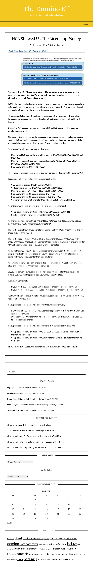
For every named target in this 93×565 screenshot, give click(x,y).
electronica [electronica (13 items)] (42, 544)
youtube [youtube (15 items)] (71, 560)
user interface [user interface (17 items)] (46, 559)
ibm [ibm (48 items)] (74, 544)
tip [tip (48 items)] (19, 559)
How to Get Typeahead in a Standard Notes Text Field (39, 436)
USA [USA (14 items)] (39, 560)
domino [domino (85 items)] (13, 544)
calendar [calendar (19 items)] (10, 538)
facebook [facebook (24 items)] (62, 544)
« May (9, 523)
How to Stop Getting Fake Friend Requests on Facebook (40, 442)
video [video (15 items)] (53, 560)
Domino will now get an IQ (18, 393)
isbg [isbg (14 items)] (49, 549)
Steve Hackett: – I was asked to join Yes (23, 410)
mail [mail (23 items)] (63, 549)
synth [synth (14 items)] (15, 560)
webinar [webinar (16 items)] (59, 560)
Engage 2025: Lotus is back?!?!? (20, 387)
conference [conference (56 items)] (57, 538)
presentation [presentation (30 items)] (47, 554)
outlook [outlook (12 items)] (31, 554)
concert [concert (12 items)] (46, 539)
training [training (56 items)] (31, 559)
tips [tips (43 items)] (23, 559)
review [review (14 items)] (56, 554)
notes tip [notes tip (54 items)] (22, 554)
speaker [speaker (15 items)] (10, 560)
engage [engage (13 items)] (55, 544)
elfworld (60, 45)
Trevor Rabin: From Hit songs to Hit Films (34, 425)
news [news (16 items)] (78, 549)
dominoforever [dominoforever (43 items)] (28, 544)
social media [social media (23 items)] (79, 554)
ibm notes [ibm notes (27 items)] (36, 548)
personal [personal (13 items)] (37, 554)
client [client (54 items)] (18, 538)
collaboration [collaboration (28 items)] (29, 538)
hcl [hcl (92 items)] (69, 543)
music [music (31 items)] (73, 548)
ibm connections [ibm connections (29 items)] (22, 548)
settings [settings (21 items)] (69, 554)
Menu (85, 24)
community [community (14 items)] (40, 539)
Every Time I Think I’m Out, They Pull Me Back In (27, 399)
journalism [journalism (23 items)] (56, 549)
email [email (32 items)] (49, 544)
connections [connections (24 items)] (71, 538)
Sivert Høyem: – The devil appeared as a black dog (27, 404)
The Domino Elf (46, 9)
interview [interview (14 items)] (44, 549)
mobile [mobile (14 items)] (67, 549)
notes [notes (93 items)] (11, 553)
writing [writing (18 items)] (65, 559)
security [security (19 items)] (62, 554)
